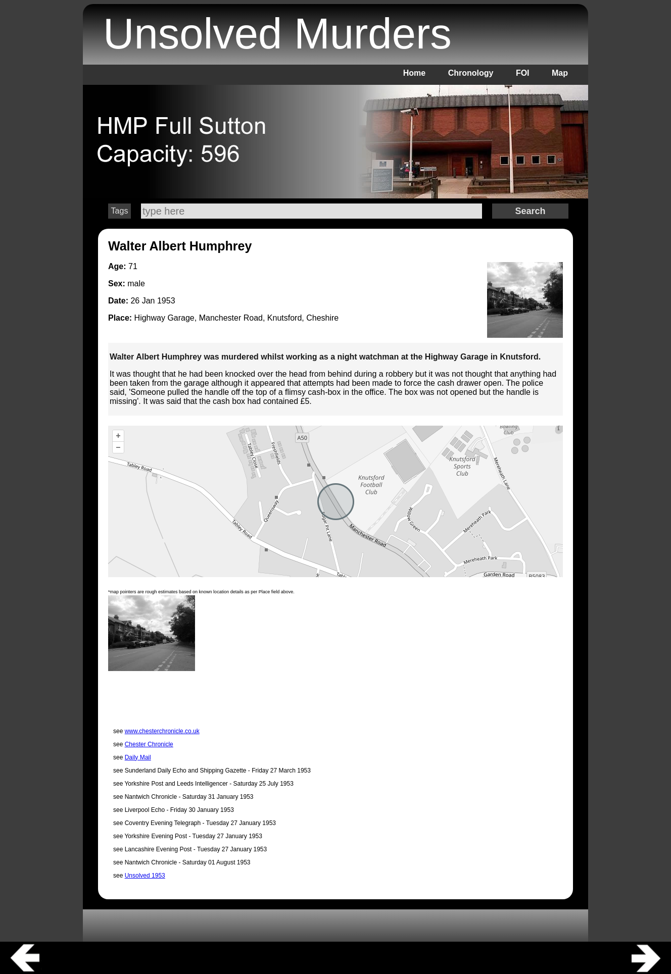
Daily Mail (138, 757)
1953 (166, 300)
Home (414, 73)
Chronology (471, 73)
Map (560, 73)
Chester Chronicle (149, 744)
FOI (523, 73)
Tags (119, 211)
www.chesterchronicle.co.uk (162, 731)
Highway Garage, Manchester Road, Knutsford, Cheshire (236, 318)
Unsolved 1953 (145, 875)
